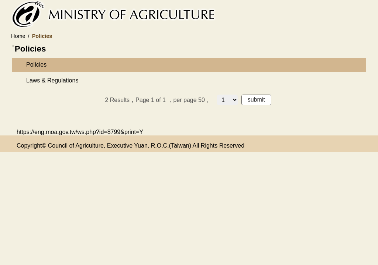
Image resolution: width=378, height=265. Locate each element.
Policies (36, 64)
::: (13, 45)
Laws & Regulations (52, 80)
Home (18, 36)
